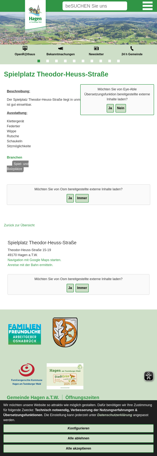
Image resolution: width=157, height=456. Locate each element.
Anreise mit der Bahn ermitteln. (30, 265)
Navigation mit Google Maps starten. (34, 260)
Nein (120, 108)
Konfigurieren (78, 428)
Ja (110, 108)
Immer (82, 198)
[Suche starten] (121, 5)
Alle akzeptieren (78, 448)
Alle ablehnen (78, 438)
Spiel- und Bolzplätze (18, 166)
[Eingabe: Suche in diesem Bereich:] (89, 5)
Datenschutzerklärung (114, 415)
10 (118, 60)
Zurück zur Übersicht (19, 225)
